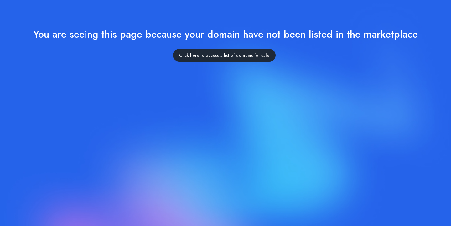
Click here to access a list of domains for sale (224, 55)
